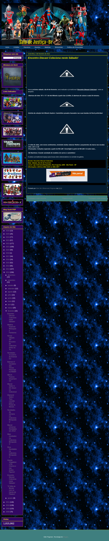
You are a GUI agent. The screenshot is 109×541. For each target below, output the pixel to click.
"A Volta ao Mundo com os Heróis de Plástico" (11, 490)
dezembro (11, 275)
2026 (8, 231)
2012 (8, 272)
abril (9, 304)
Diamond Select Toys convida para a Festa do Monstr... (11, 401)
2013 (8, 269)
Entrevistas (59, 47)
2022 (8, 243)
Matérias (48, 47)
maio (10, 301)
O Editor (16, 47)
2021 (8, 247)
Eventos (37, 47)
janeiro (10, 498)
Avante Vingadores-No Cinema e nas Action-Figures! (11, 466)
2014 (8, 266)
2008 (8, 512)
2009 (8, 508)
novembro (11, 280)
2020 (8, 250)
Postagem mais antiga (97, 198)
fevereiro (11, 311)
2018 (8, 253)
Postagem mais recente (37, 198)
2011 (8, 502)
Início (7, 47)
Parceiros (27, 47)
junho (10, 298)
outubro (11, 285)
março (10, 308)
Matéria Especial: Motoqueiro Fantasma (11, 329)
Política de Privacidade (75, 47)
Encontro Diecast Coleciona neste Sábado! (11, 317)
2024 (8, 237)
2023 (8, 240)
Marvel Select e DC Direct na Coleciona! (12, 388)
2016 (8, 259)
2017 (8, 256)
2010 (8, 505)
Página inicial (67, 198)
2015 (8, 263)
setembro (11, 288)
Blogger (65, 537)
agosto (10, 292)
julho (10, 295)
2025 (8, 234)
